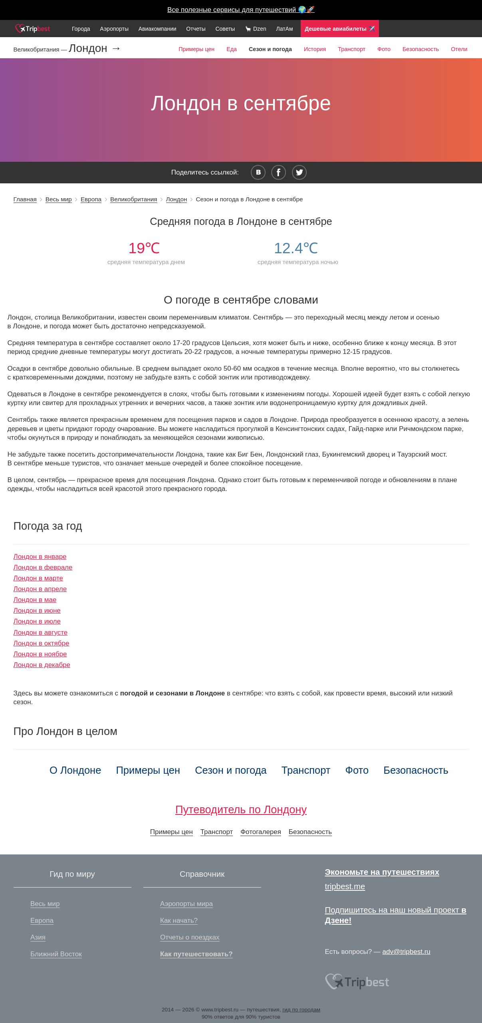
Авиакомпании (158, 29)
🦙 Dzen (255, 29)
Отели (459, 49)
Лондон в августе (41, 632)
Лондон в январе (40, 556)
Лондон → (95, 48)
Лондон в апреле (40, 589)
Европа (91, 199)
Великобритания (133, 199)
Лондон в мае (35, 600)
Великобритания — (41, 49)
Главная (25, 199)
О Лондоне (75, 770)
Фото (384, 49)
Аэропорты (114, 29)
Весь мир (59, 199)
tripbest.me (345, 886)
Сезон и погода (231, 770)
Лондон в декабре (42, 665)
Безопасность (421, 49)
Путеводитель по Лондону (241, 809)
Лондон (176, 199)
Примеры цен (196, 49)
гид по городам (301, 1010)
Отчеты (195, 29)
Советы (225, 29)
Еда (231, 49)
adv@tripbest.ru (406, 951)
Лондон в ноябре (40, 654)
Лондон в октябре (41, 643)
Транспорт (351, 49)
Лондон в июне (37, 610)
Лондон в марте (38, 578)
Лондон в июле (37, 621)
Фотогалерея (260, 832)
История (315, 49)
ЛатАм (284, 29)
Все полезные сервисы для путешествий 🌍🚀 (241, 10)
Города (81, 29)
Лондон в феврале (43, 567)
